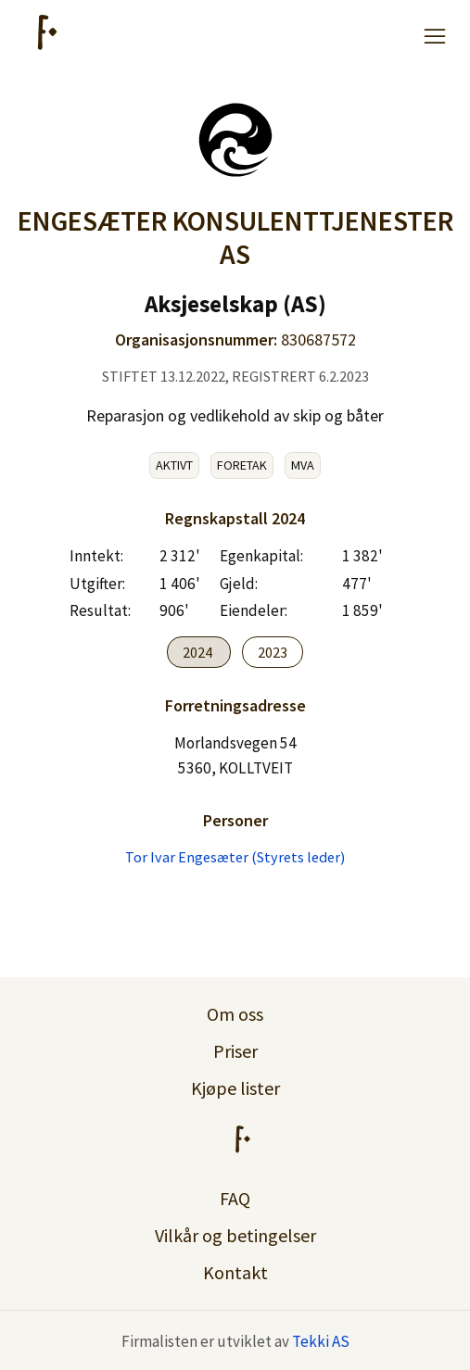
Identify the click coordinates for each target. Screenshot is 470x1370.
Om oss (235, 1013)
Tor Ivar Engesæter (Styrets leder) (235, 857)
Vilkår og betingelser (235, 1235)
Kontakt (235, 1272)
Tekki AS (320, 1341)
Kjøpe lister (235, 1088)
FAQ (235, 1198)
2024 (199, 652)
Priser (235, 1050)
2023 (272, 652)
